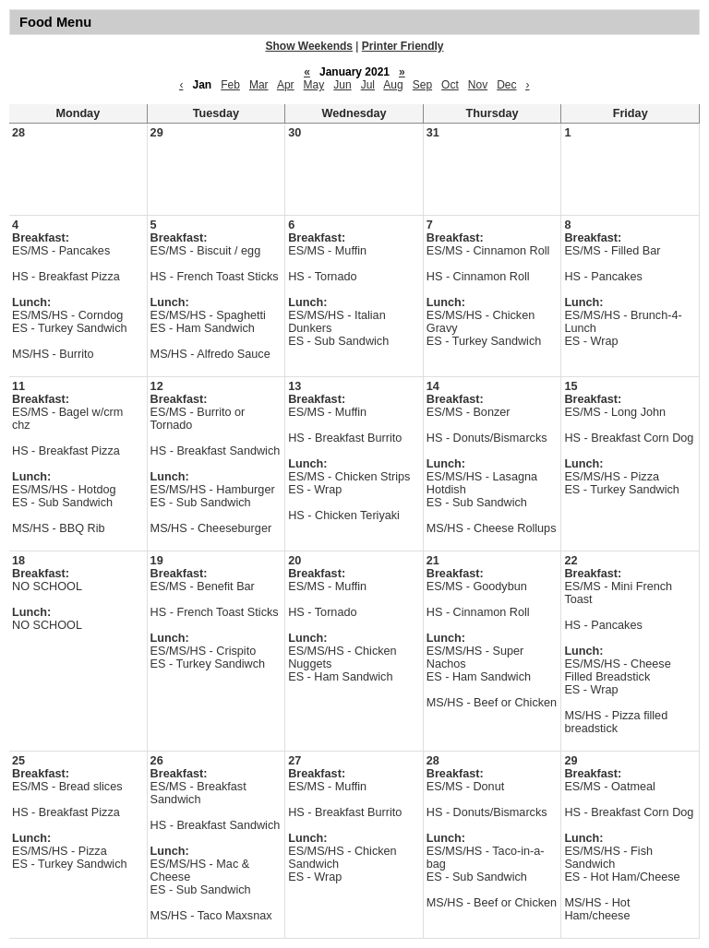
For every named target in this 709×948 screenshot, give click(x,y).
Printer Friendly (403, 46)
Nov (477, 84)
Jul (368, 84)
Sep (422, 84)
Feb (230, 84)
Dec (506, 84)
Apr (285, 84)
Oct (450, 84)
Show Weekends (309, 46)
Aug (393, 84)
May (314, 84)
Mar (259, 84)
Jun (342, 84)
